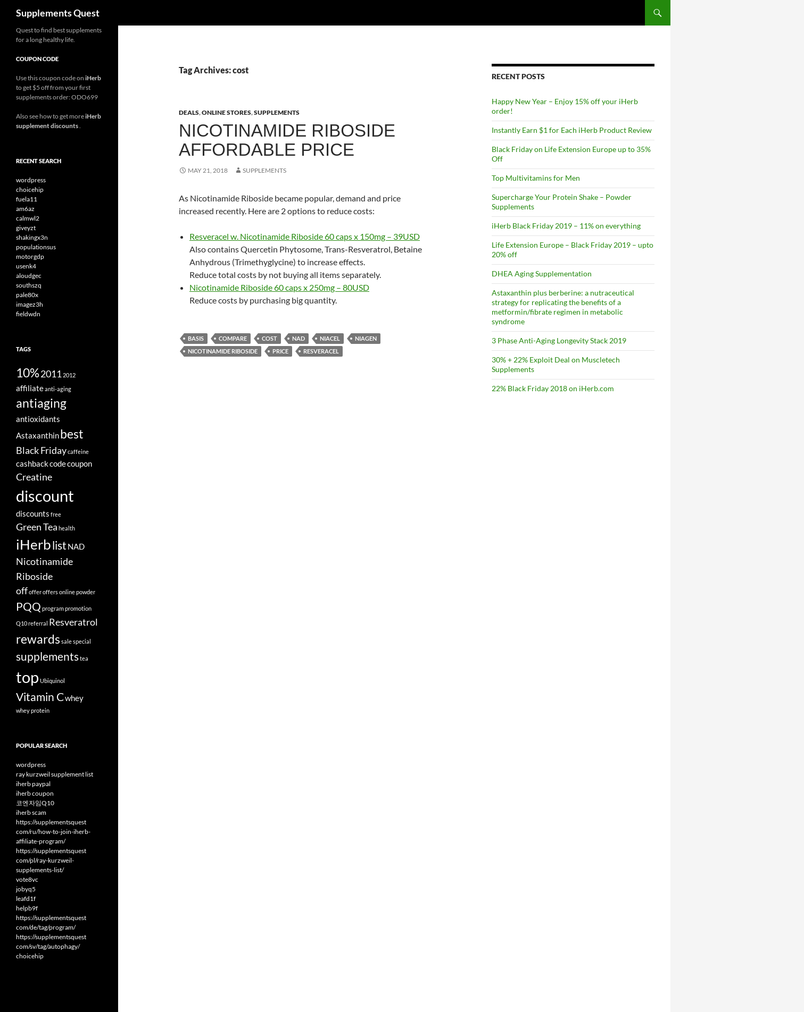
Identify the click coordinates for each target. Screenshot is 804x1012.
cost (269, 338)
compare (233, 338)
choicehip (30, 189)
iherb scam (31, 812)
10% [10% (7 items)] (27, 372)
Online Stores (226, 112)
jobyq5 (26, 889)
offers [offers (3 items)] (50, 591)
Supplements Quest (58, 13)
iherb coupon (35, 793)
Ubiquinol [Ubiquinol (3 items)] (52, 680)
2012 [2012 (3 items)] (69, 375)
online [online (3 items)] (67, 591)
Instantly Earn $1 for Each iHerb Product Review (572, 129)
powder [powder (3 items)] (85, 591)
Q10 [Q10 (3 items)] (21, 623)
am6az (25, 209)
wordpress (31, 180)
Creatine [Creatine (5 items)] (34, 477)
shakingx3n (32, 237)
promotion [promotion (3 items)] (78, 608)
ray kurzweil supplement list (54, 774)
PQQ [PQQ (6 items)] (28, 606)
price (280, 351)
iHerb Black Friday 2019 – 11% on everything (566, 225)
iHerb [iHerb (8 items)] (33, 544)
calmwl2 (27, 218)
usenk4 (26, 266)
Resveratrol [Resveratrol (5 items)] (73, 622)
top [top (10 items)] (27, 677)
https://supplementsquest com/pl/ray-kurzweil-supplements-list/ (51, 860)
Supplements (277, 112)
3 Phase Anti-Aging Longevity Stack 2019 (559, 340)
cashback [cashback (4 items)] (32, 463)
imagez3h (29, 304)
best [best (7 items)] (72, 433)
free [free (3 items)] (56, 514)
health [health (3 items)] (67, 528)
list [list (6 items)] (59, 545)
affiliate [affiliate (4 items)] (30, 388)
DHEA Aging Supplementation (542, 273)
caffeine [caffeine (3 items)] (78, 451)
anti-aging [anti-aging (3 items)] (58, 388)
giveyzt (26, 228)
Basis (196, 338)
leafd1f (26, 899)
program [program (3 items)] (53, 608)
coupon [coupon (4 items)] (79, 463)
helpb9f (27, 908)
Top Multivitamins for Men (536, 177)
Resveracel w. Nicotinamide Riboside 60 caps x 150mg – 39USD (304, 236)
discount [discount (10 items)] (45, 495)
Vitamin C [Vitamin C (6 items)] (40, 697)
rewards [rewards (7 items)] (38, 638)
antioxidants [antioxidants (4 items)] (38, 419)
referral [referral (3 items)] (38, 623)
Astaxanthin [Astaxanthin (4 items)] (37, 435)
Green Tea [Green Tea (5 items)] (36, 527)
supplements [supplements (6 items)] (47, 656)
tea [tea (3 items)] (84, 658)
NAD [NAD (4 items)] (76, 546)
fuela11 (26, 199)
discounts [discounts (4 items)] (32, 513)
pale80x (27, 295)
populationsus (36, 247)
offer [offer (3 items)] (35, 591)
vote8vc (27, 879)
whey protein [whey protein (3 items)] (32, 710)
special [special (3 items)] (82, 641)
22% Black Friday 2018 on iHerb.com (553, 388)
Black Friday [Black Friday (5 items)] (41, 450)
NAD (298, 338)
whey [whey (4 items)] (74, 698)
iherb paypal (33, 784)
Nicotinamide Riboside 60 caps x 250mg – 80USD (279, 287)
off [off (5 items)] (22, 590)
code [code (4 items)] (57, 463)
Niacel (330, 338)
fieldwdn (28, 314)
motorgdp (30, 256)
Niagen (366, 338)
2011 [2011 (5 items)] (51, 374)
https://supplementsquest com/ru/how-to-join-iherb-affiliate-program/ (53, 831)
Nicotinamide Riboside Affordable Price (287, 140)
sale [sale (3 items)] (66, 641)
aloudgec (29, 276)
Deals (189, 112)
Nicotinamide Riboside (223, 351)
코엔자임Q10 (35, 803)
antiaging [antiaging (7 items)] (41, 402)
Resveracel (321, 351)
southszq (29, 285)
